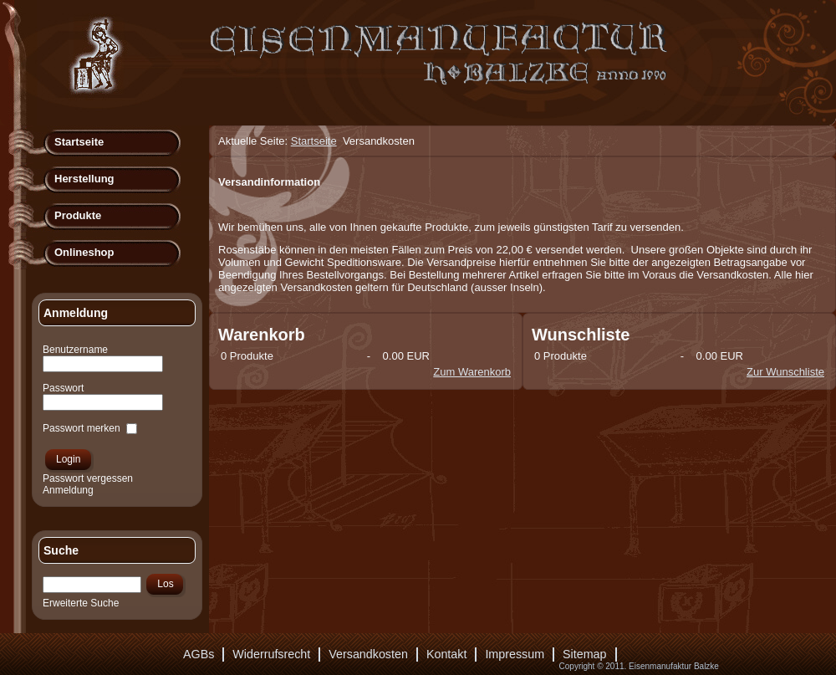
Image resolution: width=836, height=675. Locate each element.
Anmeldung (68, 490)
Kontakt (446, 654)
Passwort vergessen (88, 478)
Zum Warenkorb (472, 372)
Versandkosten (368, 654)
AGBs (198, 654)
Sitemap (584, 654)
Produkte (77, 215)
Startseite (79, 142)
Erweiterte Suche (81, 603)
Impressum (514, 654)
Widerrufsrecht (271, 654)
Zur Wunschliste (785, 372)
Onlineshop (84, 252)
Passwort (63, 388)
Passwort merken (81, 428)
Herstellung (84, 178)
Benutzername (75, 349)
